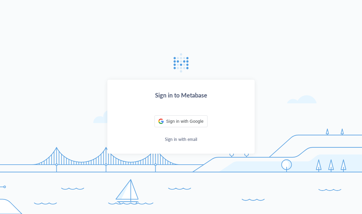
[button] (180, 121)
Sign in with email (181, 139)
